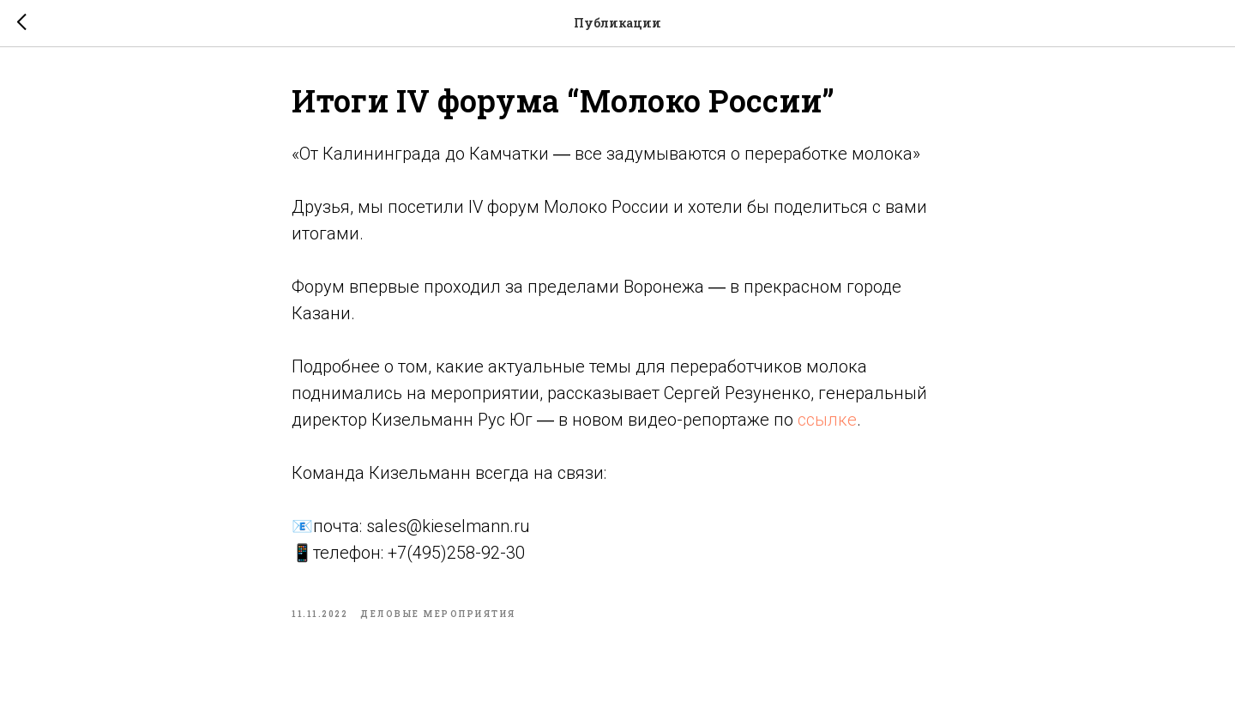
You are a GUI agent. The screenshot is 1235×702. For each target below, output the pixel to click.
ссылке (827, 419)
